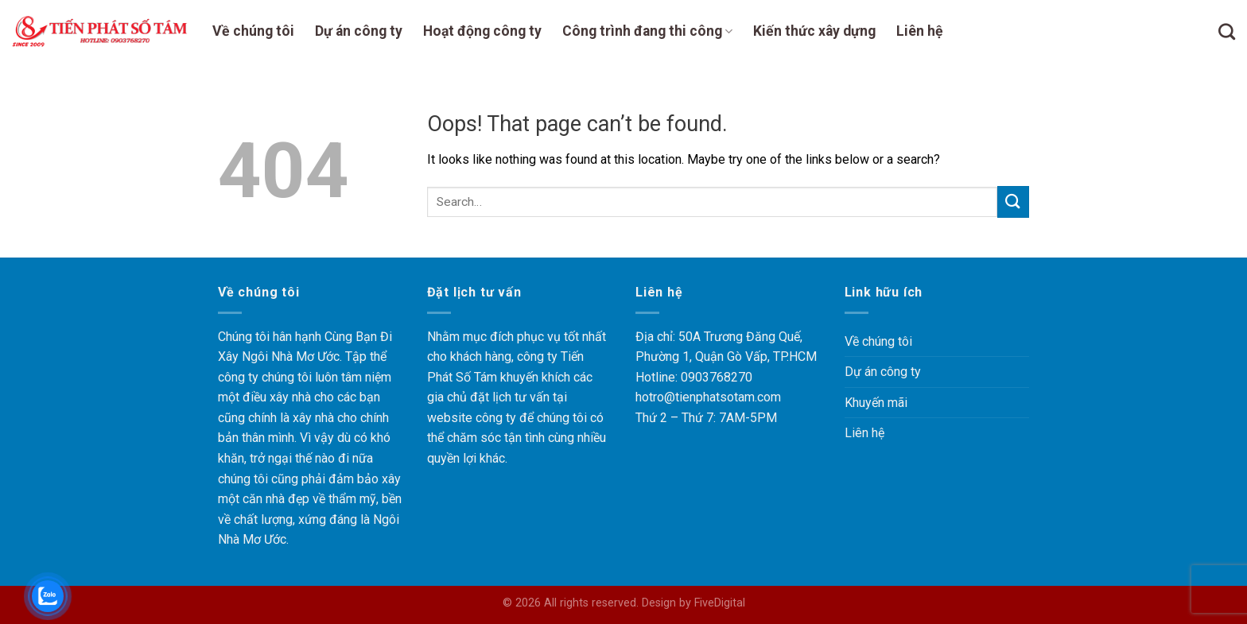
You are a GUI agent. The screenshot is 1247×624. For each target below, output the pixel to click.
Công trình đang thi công (647, 31)
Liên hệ (919, 31)
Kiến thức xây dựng (814, 31)
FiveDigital (719, 603)
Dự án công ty (358, 31)
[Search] (1226, 31)
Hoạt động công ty (482, 31)
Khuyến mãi (876, 402)
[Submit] (1013, 201)
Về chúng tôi (253, 31)
